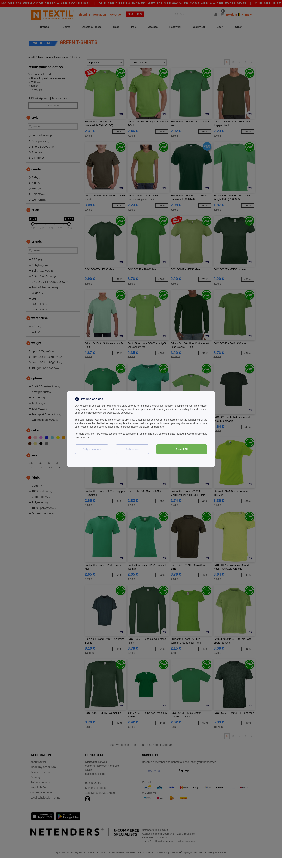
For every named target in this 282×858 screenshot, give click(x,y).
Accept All (182, 448)
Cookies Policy (199, 434)
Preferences (132, 448)
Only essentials (92, 448)
